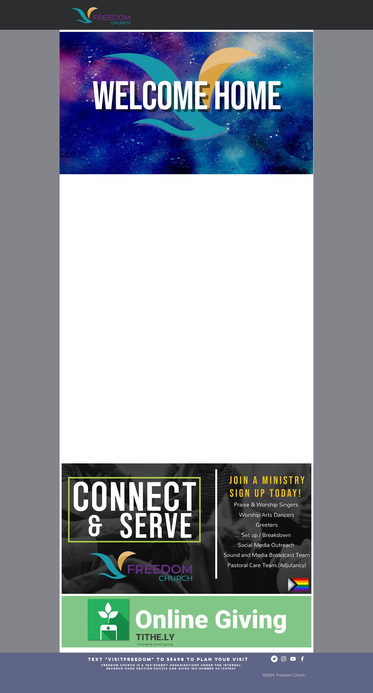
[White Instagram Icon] (283, 658)
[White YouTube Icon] (293, 658)
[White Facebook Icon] (302, 658)
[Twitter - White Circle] (274, 658)
